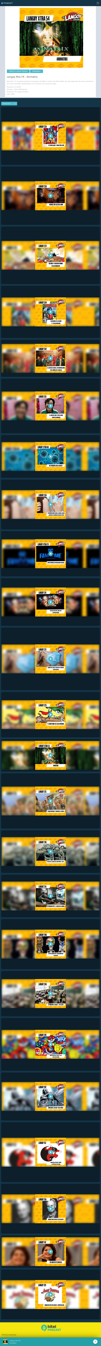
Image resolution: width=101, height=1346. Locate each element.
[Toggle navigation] (97, 3)
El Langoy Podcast (21, 71)
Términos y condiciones (9, 1335)
